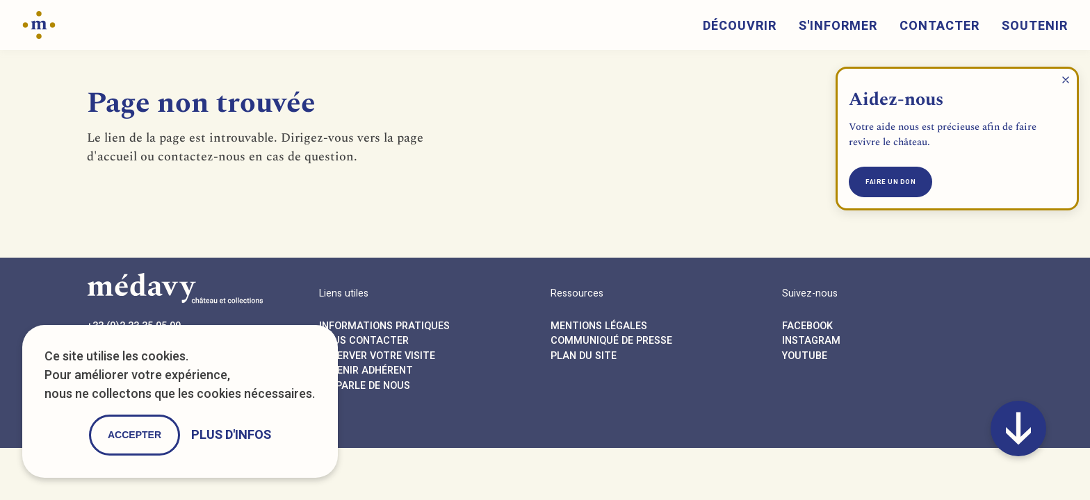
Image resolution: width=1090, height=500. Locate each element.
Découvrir (739, 26)
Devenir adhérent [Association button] (366, 370)
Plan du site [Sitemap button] (584, 356)
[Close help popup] (1066, 80)
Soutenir (1035, 26)
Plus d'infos (231, 435)
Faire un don (890, 182)
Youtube (804, 356)
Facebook (807, 326)
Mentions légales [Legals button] (599, 326)
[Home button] (39, 24)
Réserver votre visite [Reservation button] (377, 356)
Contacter (939, 26)
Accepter (134, 434)
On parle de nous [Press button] (364, 385)
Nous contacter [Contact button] (364, 340)
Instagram (811, 340)
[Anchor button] (1018, 428)
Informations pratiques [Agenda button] (384, 326)
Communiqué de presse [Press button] (611, 340)
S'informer (838, 26)
